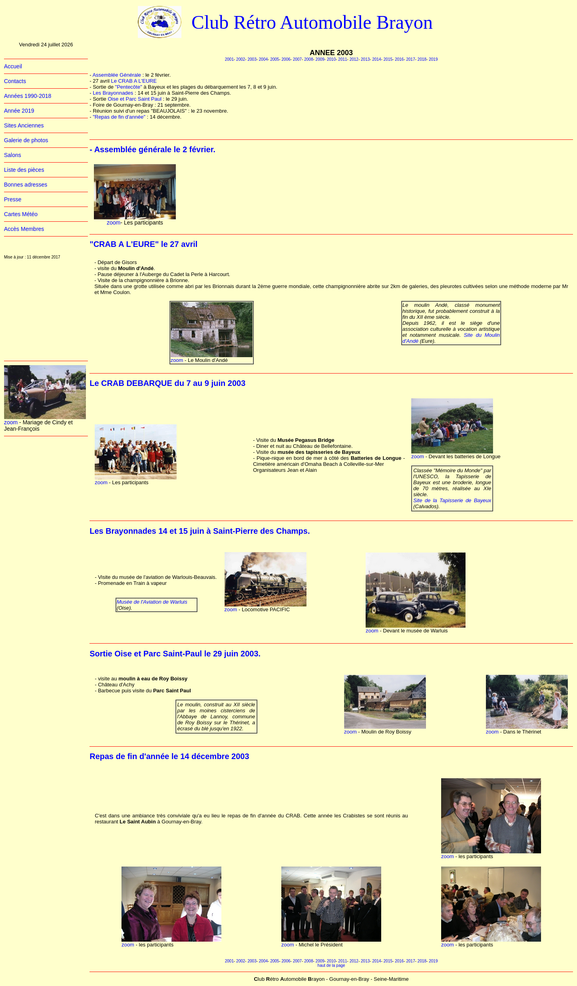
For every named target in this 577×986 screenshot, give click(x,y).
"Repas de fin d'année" (120, 117)
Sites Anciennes (24, 125)
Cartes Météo (21, 214)
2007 (297, 59)
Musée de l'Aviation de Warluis (152, 602)
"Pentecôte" (129, 87)
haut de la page (331, 965)
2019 (433, 59)
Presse (13, 199)
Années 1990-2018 (27, 96)
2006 (286, 59)
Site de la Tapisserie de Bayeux (452, 500)
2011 (342, 59)
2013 (365, 59)
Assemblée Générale (116, 75)
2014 (376, 59)
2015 (388, 59)
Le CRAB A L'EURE (134, 81)
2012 (354, 59)
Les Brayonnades (114, 93)
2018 (422, 59)
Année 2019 (19, 110)
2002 (240, 59)
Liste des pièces (24, 170)
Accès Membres (24, 229)
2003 (251, 59)
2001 (229, 59)
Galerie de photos (26, 140)
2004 (263, 59)
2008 (308, 59)
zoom (11, 422)
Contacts (15, 81)
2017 (410, 59)
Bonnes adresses (25, 184)
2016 (399, 59)
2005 (274, 59)
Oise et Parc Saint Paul (135, 99)
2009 (320, 59)
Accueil (13, 66)
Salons (12, 155)
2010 (331, 59)
